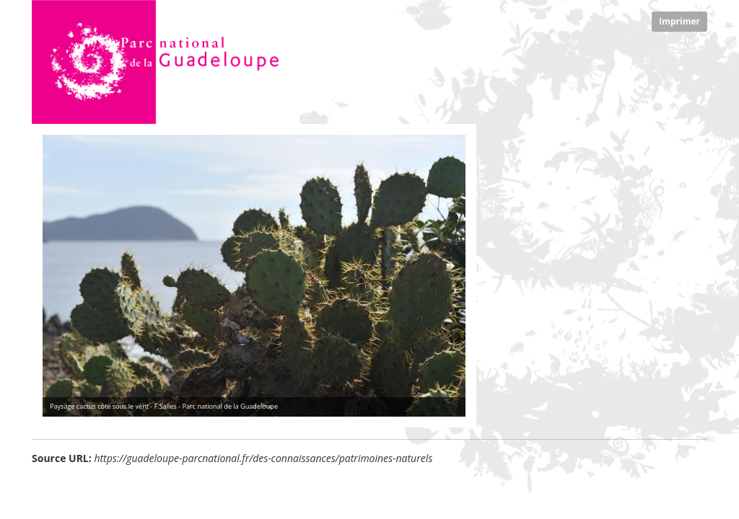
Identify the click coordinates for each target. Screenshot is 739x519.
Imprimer (679, 21)
